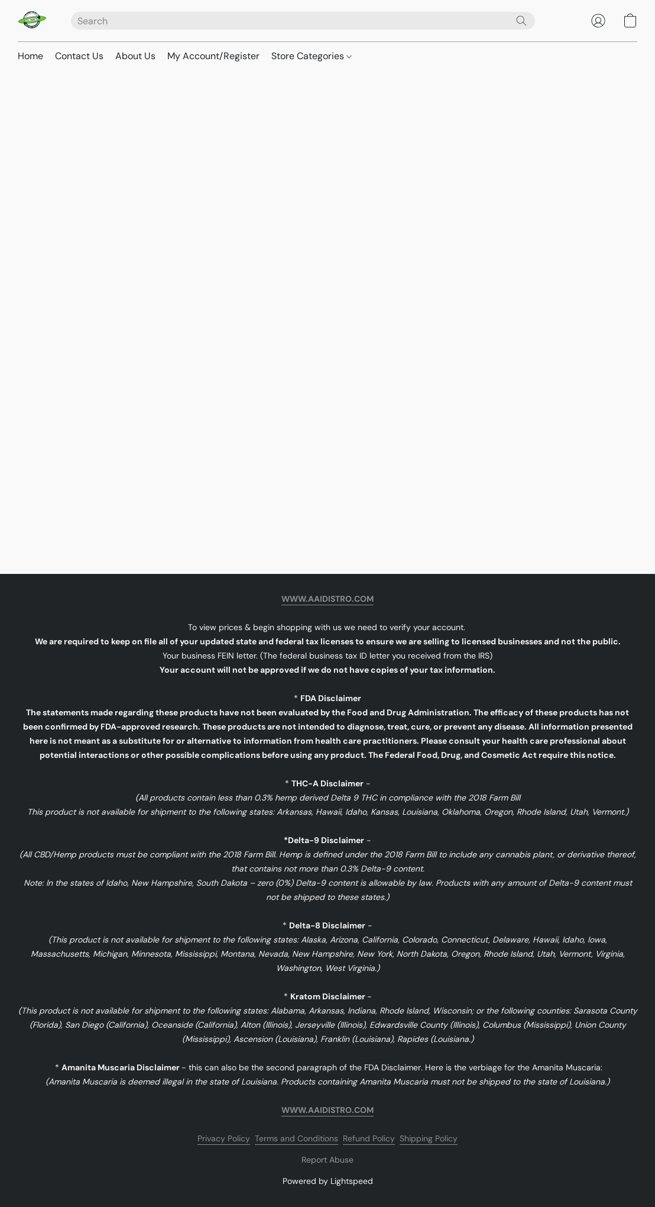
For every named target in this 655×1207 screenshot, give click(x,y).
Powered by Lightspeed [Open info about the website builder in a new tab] (328, 1181)
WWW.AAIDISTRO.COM (327, 598)
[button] (32, 21)
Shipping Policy (429, 1138)
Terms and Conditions (296, 1138)
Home (30, 56)
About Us (135, 56)
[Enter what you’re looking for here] (303, 21)
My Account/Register (213, 56)
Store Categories (311, 56)
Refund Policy (369, 1138)
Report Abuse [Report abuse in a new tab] (327, 1159)
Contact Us (79, 56)
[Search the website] (521, 20)
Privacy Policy (223, 1138)
